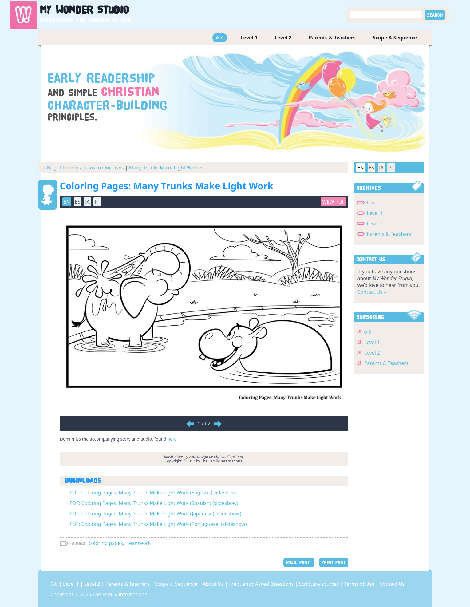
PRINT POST (334, 562)
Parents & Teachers (332, 37)
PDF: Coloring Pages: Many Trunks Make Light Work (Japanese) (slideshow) (155, 513)
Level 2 (283, 37)
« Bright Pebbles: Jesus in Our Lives (83, 167)
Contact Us (392, 584)
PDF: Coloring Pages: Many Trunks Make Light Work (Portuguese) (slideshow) (158, 524)
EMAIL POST (299, 562)
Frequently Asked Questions (262, 584)
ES (78, 201)
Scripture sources (319, 584)
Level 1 (249, 37)
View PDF (333, 201)
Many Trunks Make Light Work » (166, 167)
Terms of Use (360, 584)
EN (67, 201)
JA (87, 201)
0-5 (219, 37)
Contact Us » (371, 291)
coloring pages (106, 543)
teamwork (139, 543)
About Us (214, 584)
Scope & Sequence (395, 37)
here (171, 439)
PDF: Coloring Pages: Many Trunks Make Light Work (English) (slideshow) (153, 492)
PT (98, 201)
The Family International (121, 594)
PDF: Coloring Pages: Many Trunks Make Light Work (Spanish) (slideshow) (154, 503)
